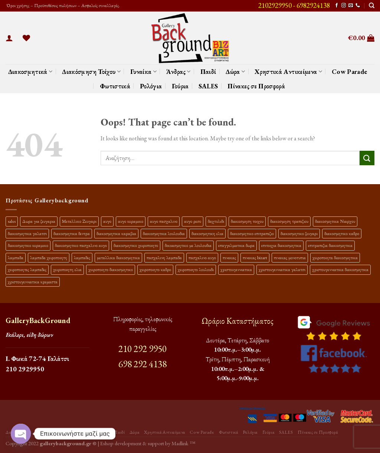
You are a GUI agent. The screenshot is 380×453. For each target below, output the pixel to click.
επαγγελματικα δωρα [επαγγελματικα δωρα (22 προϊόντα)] (236, 245)
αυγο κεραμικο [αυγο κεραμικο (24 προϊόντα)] (130, 221)
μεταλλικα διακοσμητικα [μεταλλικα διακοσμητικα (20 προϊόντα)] (118, 257)
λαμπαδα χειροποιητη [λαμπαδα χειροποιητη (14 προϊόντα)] (48, 257)
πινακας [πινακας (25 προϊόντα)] (229, 257)
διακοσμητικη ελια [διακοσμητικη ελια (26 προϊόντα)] (207, 233)
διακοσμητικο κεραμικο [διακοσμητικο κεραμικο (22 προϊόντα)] (28, 245)
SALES (208, 86)
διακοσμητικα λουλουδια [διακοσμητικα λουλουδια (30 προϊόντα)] (164, 233)
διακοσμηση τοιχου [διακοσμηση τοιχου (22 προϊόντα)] (247, 221)
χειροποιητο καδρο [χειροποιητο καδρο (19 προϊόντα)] (155, 269)
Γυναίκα (143, 71)
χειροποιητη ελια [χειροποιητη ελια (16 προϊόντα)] (67, 269)
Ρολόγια (151, 86)
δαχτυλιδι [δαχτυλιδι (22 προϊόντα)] (216, 221)
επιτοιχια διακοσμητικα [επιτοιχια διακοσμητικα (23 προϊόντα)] (281, 245)
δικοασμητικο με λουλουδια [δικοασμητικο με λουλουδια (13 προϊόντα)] (188, 245)
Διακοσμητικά (30, 71)
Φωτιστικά (115, 86)
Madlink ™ (183, 443)
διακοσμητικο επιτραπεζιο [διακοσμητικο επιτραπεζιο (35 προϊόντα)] (252, 233)
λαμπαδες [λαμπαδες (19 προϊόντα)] (82, 257)
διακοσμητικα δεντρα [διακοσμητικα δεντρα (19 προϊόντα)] (71, 233)
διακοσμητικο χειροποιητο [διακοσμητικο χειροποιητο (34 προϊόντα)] (136, 245)
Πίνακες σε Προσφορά (256, 86)
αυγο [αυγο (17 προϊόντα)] (107, 221)
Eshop (107, 443)
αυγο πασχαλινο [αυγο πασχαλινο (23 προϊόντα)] (163, 221)
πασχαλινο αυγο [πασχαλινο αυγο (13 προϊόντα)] (202, 257)
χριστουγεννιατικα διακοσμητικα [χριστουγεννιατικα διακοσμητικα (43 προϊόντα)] (340, 269)
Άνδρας (178, 71)
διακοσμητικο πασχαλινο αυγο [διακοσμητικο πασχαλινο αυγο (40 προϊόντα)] (81, 245)
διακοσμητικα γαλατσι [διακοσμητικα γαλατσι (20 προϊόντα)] (27, 233)
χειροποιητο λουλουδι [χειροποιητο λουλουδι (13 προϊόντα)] (196, 269)
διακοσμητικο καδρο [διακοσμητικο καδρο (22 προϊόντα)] (341, 233)
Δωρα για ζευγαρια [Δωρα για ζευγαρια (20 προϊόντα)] (38, 221)
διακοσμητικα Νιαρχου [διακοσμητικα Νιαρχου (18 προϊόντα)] (335, 221)
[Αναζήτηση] (371, 5)
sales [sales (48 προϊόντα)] (12, 221)
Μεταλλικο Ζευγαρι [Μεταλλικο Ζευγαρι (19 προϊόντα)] (79, 221)
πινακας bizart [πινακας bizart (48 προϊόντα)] (255, 257)
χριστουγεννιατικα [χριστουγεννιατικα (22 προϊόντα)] (236, 269)
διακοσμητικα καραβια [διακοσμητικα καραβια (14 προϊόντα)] (116, 233)
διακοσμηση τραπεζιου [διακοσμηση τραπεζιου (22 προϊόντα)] (289, 221)
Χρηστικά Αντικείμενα (288, 71)
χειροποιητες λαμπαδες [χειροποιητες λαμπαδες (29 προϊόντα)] (27, 269)
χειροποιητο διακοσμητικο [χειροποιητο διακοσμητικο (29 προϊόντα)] (110, 269)
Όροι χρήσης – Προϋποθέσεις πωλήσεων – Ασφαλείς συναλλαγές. (63, 5)
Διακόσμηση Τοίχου (91, 71)
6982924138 (313, 5)
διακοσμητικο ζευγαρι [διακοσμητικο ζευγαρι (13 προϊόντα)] (299, 233)
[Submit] (367, 158)
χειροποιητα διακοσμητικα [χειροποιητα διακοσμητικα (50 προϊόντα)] (335, 257)
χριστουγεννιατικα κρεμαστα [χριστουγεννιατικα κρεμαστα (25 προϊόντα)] (33, 281)
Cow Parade (349, 71)
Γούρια (180, 86)
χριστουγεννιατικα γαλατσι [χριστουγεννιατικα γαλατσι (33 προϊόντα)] (282, 269)
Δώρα (235, 71)
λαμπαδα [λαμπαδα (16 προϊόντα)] (15, 257)
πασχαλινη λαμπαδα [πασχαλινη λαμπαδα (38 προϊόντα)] (164, 257)
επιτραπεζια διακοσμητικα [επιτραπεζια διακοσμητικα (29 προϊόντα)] (330, 245)
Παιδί (208, 71)
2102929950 (275, 5)
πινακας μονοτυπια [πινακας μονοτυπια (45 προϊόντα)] (290, 257)
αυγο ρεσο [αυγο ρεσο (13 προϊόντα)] (192, 221)
